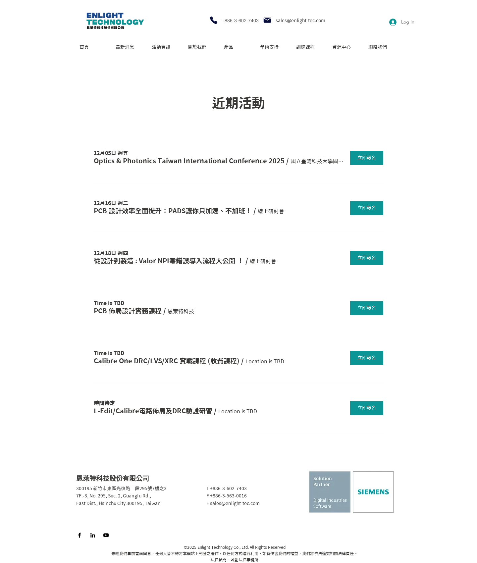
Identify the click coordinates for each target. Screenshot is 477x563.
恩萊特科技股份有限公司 (112, 478)
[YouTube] (106, 535)
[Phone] (213, 20)
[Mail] (267, 20)
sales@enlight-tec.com (300, 20)
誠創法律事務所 (244, 560)
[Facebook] (79, 535)
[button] (189, 161)
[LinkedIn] (92, 535)
